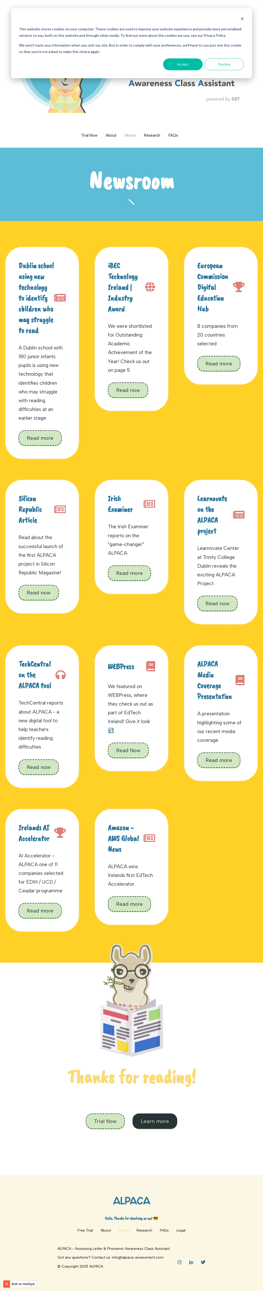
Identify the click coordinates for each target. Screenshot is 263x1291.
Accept (183, 64)
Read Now (128, 750)
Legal (180, 1230)
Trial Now (89, 135)
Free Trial (85, 1230)
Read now (128, 390)
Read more (40, 438)
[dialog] (131, 43)
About (111, 135)
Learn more (155, 1121)
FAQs (173, 135)
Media (130, 135)
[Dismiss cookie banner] (242, 19)
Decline (224, 64)
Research (152, 135)
